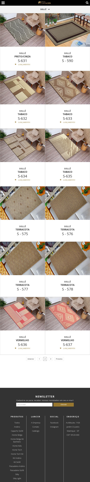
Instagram (54, 427)
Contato (35, 427)
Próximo (59, 359)
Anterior (31, 359)
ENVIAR (64, 404)
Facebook (54, 422)
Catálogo (35, 431)
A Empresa (35, 422)
